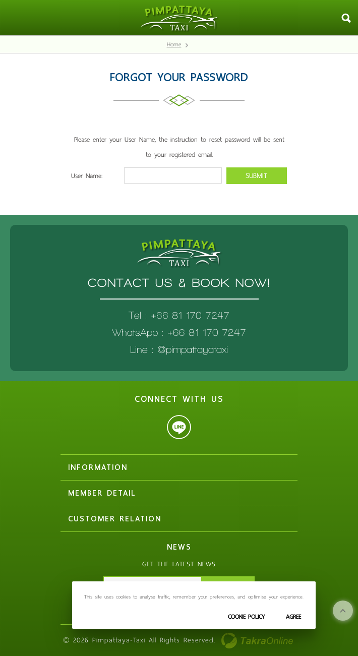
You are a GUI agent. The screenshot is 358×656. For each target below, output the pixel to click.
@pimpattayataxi (192, 349)
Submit (256, 175)
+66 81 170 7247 (206, 332)
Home (174, 44)
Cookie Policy (246, 617)
